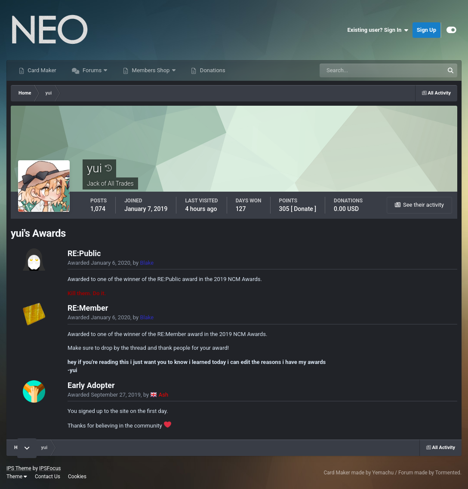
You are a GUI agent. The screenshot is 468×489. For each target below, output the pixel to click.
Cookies (77, 477)
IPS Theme (18, 468)
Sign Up (426, 30)
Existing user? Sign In (378, 30)
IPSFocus (50, 468)
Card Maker (41, 70)
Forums (92, 70)
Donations (212, 70)
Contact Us (47, 477)
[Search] (355, 70)
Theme (16, 477)
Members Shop (150, 70)
